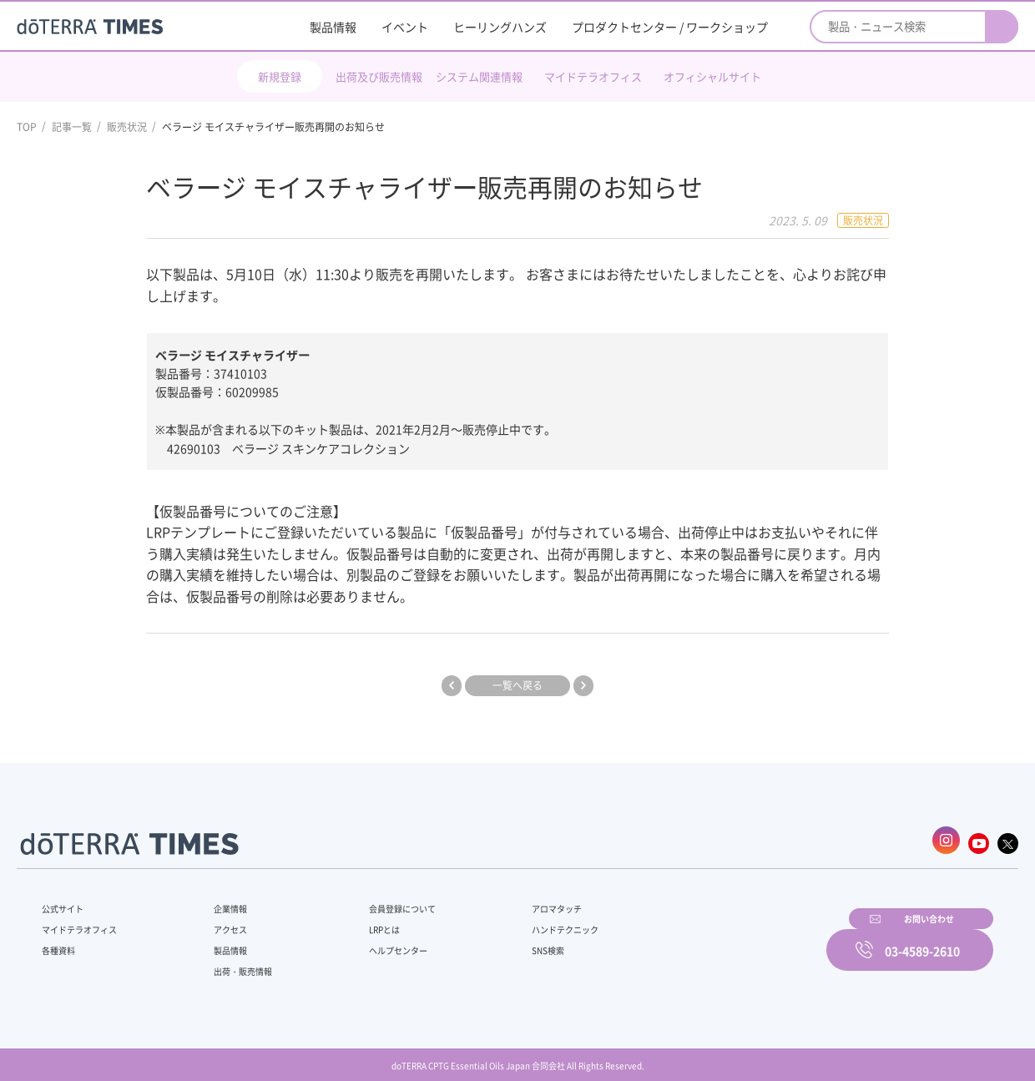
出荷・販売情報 (234, 961)
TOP (27, 126)
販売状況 (127, 126)
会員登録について (377, 899)
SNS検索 (504, 940)
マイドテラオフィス (593, 76)
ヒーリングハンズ (500, 26)
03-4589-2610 (922, 938)
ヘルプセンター (372, 940)
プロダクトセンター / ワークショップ (670, 26)
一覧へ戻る (517, 684)
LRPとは (356, 919)
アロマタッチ (515, 899)
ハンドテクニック (525, 919)
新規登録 (279, 76)
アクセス (219, 919)
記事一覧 (72, 126)
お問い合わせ (730, 938)
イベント (404, 26)
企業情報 (219, 899)
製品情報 (333, 26)
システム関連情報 (479, 76)
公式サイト (67, 899)
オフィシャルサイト (712, 76)
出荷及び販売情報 (379, 76)
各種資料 (62, 940)
